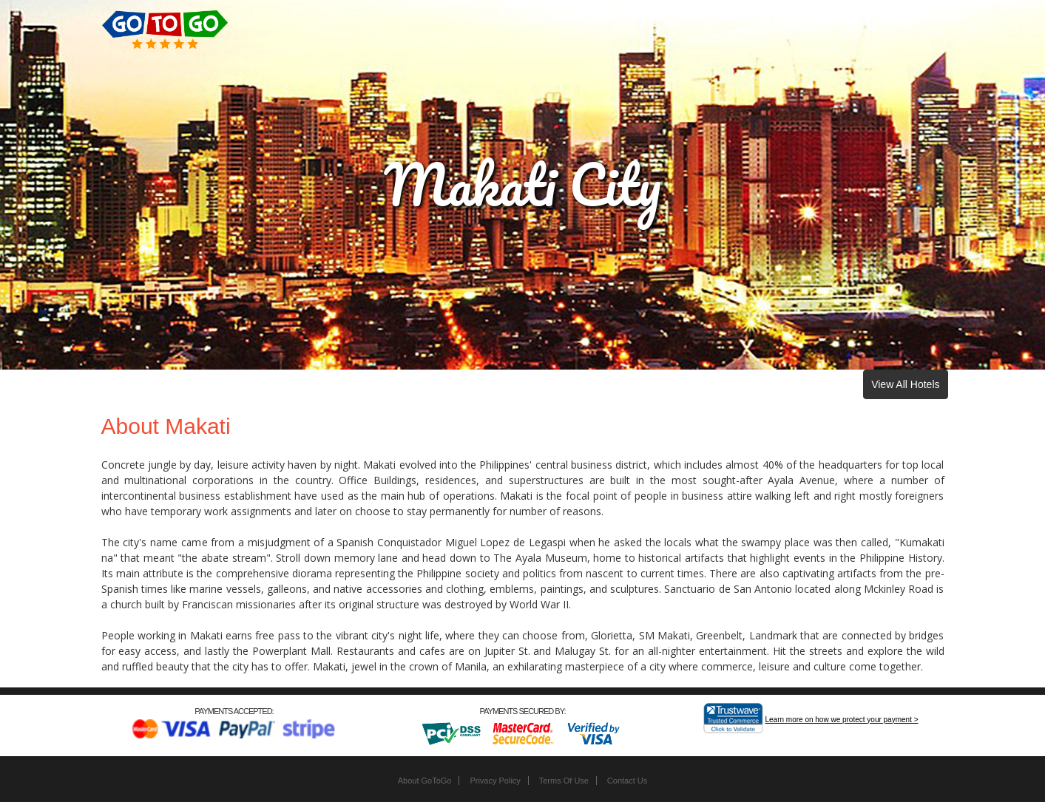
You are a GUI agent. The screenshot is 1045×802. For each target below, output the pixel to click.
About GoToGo (425, 780)
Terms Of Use (564, 780)
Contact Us (627, 780)
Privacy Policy (495, 780)
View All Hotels (905, 384)
